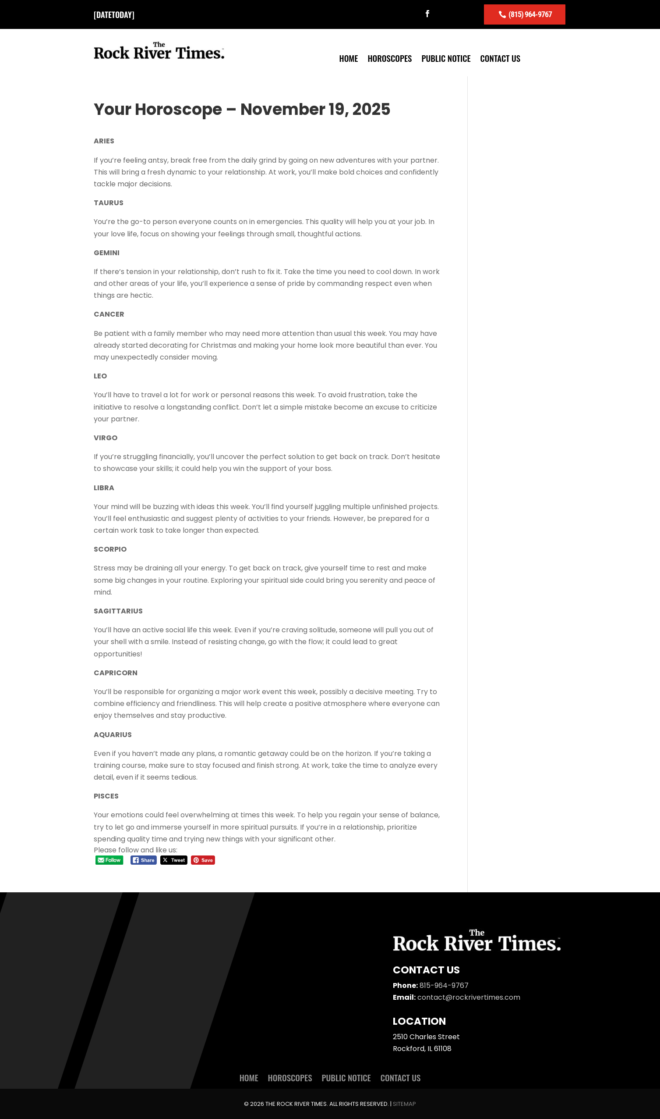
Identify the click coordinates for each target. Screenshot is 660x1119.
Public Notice (445, 59)
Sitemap (404, 1103)
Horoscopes (389, 59)
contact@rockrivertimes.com (468, 997)
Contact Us (500, 59)
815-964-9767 (444, 985)
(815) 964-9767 (530, 13)
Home (348, 59)
